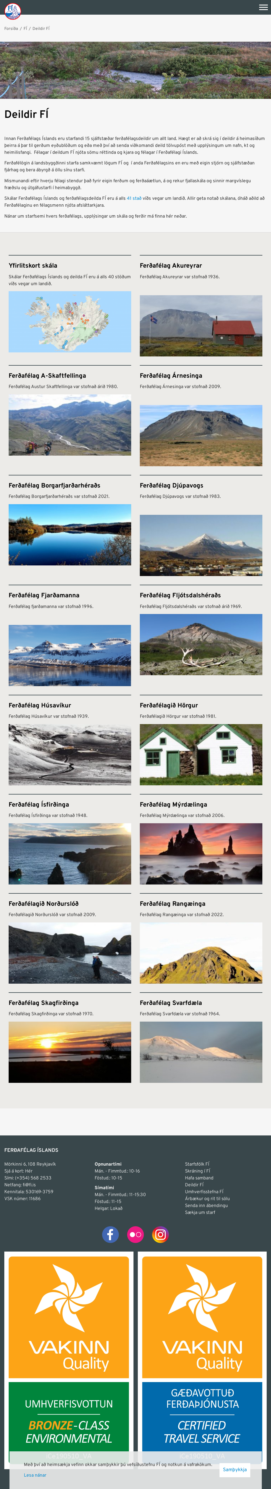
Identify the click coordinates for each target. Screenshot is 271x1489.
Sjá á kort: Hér (18, 1171)
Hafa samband (199, 1178)
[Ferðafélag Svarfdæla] (201, 1037)
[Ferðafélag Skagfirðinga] (70, 1037)
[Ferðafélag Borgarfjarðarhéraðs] (70, 525)
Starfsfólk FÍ (197, 1164)
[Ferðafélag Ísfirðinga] (70, 839)
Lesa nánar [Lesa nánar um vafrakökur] (35, 1475)
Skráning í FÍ (197, 1171)
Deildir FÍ (41, 28)
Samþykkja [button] (235, 1470)
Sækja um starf (200, 1213)
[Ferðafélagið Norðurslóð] (70, 938)
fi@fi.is (29, 1185)
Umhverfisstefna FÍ (204, 1192)
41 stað (134, 199)
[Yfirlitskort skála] (70, 305)
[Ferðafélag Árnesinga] (201, 415)
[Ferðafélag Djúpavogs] (201, 525)
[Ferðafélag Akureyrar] (201, 305)
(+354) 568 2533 (33, 1178)
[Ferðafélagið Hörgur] (201, 740)
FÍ (25, 28)
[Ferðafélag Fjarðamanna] (70, 635)
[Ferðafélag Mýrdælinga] (201, 839)
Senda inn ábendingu (206, 1206)
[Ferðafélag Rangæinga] (201, 938)
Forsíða (11, 28)
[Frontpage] (12, 11)
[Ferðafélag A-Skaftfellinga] (70, 415)
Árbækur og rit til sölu (207, 1199)
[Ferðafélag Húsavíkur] (70, 740)
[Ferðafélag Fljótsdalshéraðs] (201, 635)
